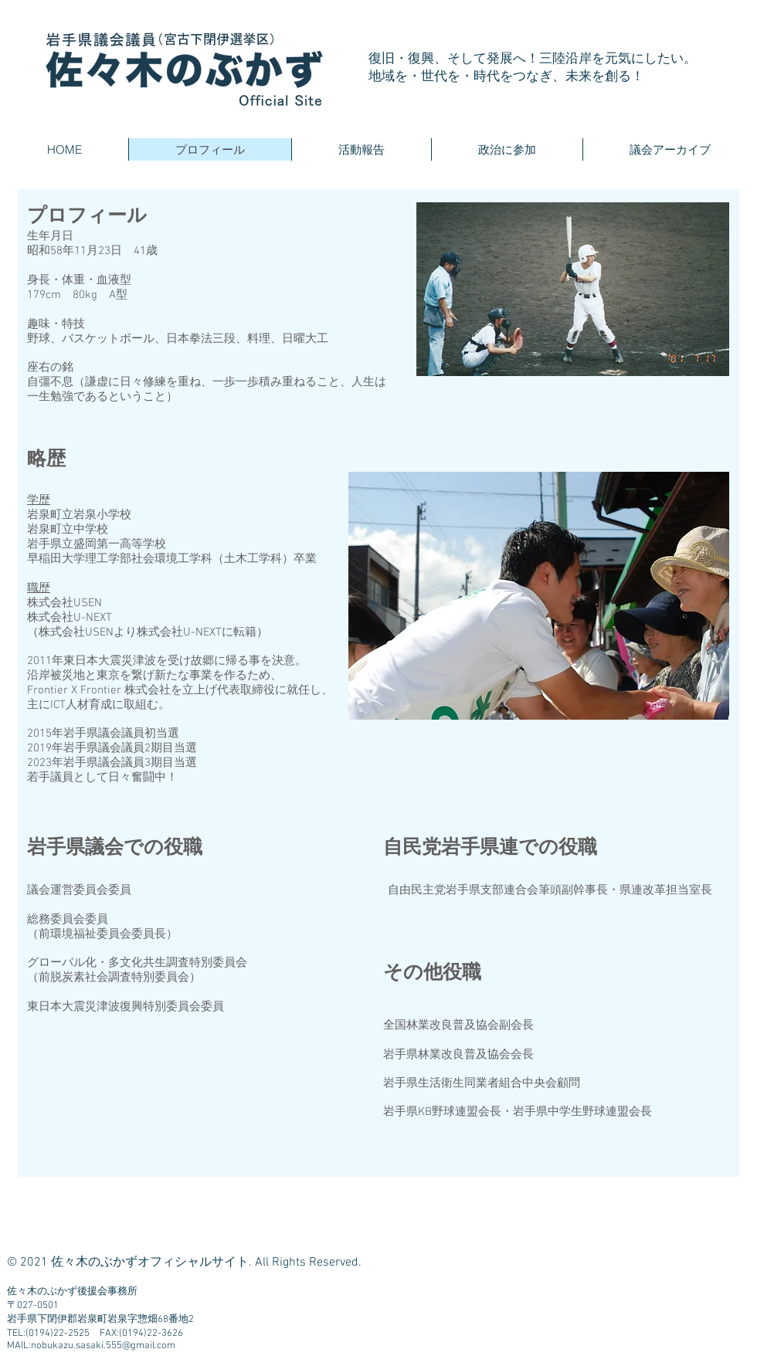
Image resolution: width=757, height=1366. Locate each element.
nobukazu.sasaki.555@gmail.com (103, 1346)
